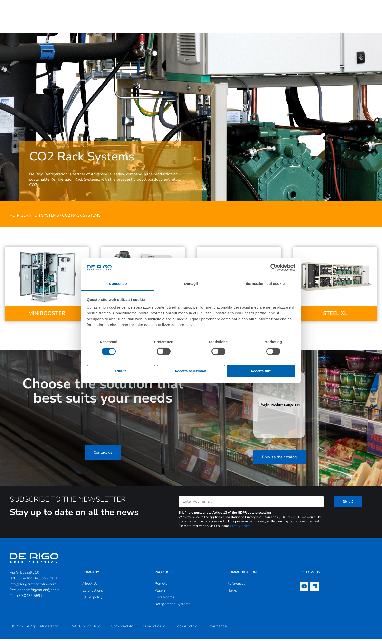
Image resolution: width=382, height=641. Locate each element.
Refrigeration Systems (34, 217)
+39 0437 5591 (29, 597)
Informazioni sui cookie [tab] (264, 284)
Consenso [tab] (118, 284)
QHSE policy (92, 599)
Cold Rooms (164, 599)
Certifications (92, 592)
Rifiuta (121, 371)
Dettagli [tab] (191, 284)
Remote (161, 585)
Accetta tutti (261, 371)
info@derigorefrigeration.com (33, 586)
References (236, 585)
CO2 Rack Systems (81, 217)
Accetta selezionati (190, 371)
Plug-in (160, 592)
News (232, 592)
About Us (90, 585)
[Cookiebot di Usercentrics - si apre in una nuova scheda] (274, 267)
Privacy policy (240, 528)
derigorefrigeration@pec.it (38, 592)
